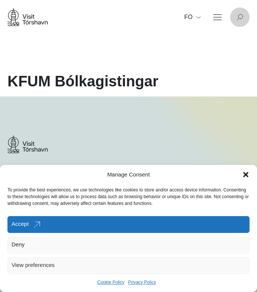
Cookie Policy (111, 282)
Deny (18, 244)
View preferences (33, 265)
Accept (20, 224)
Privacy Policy (142, 282)
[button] (246, 174)
